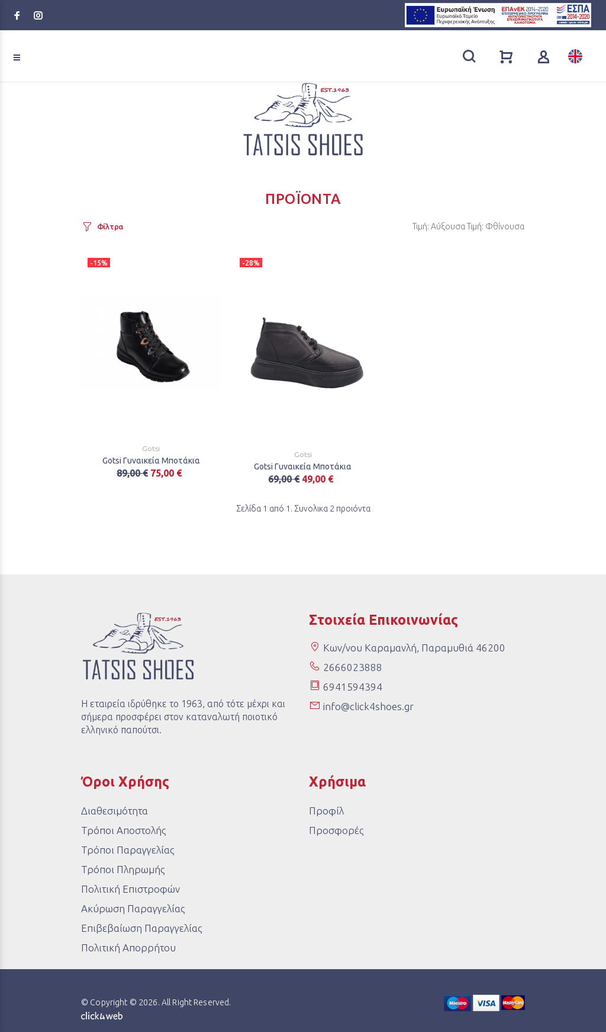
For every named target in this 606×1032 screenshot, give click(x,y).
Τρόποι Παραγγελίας (127, 849)
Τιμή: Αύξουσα (438, 226)
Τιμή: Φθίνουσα (495, 226)
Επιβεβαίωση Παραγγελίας (141, 928)
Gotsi (151, 448)
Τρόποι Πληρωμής (123, 869)
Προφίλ (326, 810)
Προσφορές (336, 830)
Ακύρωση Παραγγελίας (133, 908)
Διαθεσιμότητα (114, 810)
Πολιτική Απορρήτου (128, 947)
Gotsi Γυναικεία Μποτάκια (151, 460)
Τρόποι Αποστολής (123, 830)
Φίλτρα (110, 226)
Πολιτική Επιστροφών (130, 888)
